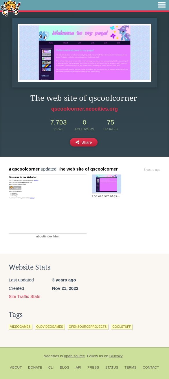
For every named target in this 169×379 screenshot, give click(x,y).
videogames (20, 326)
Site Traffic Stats (24, 296)
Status (111, 367)
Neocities (51, 356)
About (16, 367)
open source (74, 356)
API (78, 367)
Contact (151, 367)
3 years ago (152, 169)
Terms (130, 367)
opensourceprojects (88, 326)
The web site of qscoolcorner (88, 168)
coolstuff (122, 326)
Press (93, 367)
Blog (64, 367)
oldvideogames (49, 326)
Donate (35, 367)
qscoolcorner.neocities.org (84, 109)
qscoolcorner (24, 168)
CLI (51, 367)
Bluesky (116, 356)
